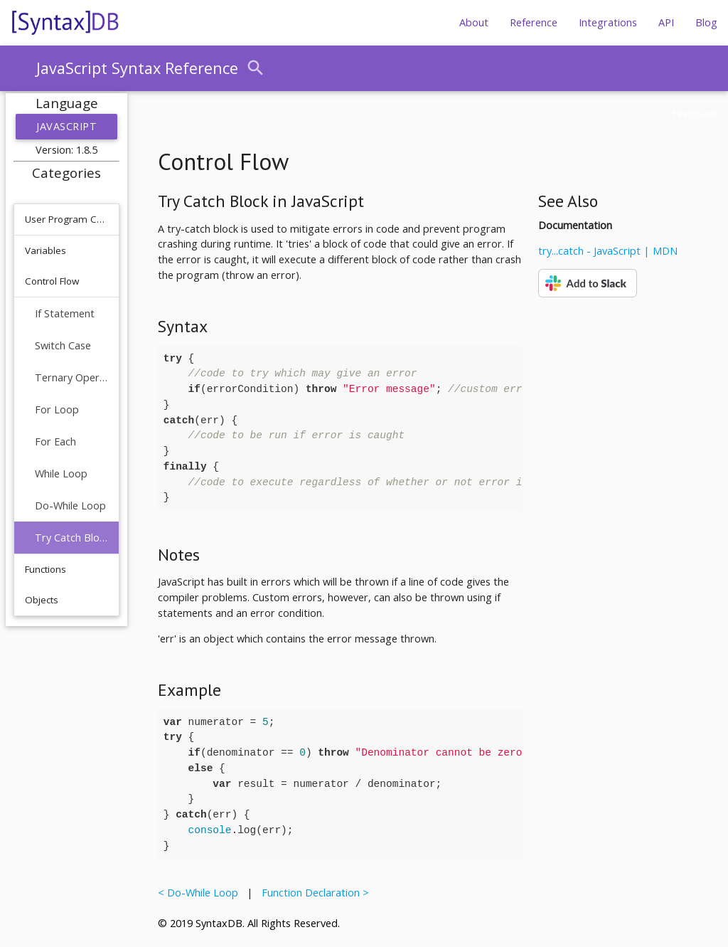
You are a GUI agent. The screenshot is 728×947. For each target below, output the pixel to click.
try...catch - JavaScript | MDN (608, 251)
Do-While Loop (70, 505)
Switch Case (63, 345)
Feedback (694, 113)
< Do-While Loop (201, 892)
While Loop (61, 473)
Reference (533, 22)
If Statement (65, 313)
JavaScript (66, 126)
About (473, 22)
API (666, 22)
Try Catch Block (71, 537)
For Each (55, 441)
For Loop (57, 409)
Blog (706, 22)
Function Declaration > (312, 892)
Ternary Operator (71, 377)
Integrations (608, 22)
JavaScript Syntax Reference (137, 68)
